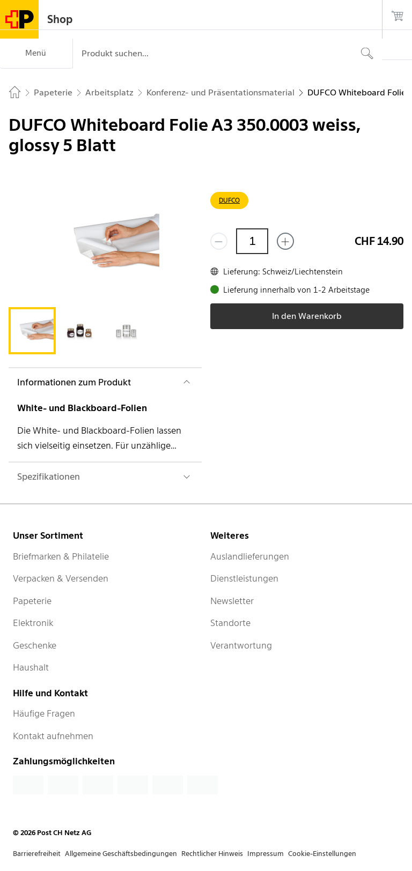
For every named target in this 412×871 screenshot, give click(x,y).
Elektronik (33, 622)
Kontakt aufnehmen (53, 736)
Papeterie (32, 600)
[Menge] (252, 241)
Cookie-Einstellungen (322, 854)
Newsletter (232, 600)
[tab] (32, 330)
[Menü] (36, 54)
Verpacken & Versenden (60, 578)
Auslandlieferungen (249, 556)
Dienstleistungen (244, 578)
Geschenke (34, 645)
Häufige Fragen (44, 713)
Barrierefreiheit (37, 854)
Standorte (230, 622)
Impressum (265, 854)
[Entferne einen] (218, 241)
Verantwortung (241, 645)
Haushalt (31, 667)
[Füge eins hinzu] (285, 241)
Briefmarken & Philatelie (61, 556)
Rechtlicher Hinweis (212, 854)
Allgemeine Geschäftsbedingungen (121, 854)
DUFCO (229, 200)
